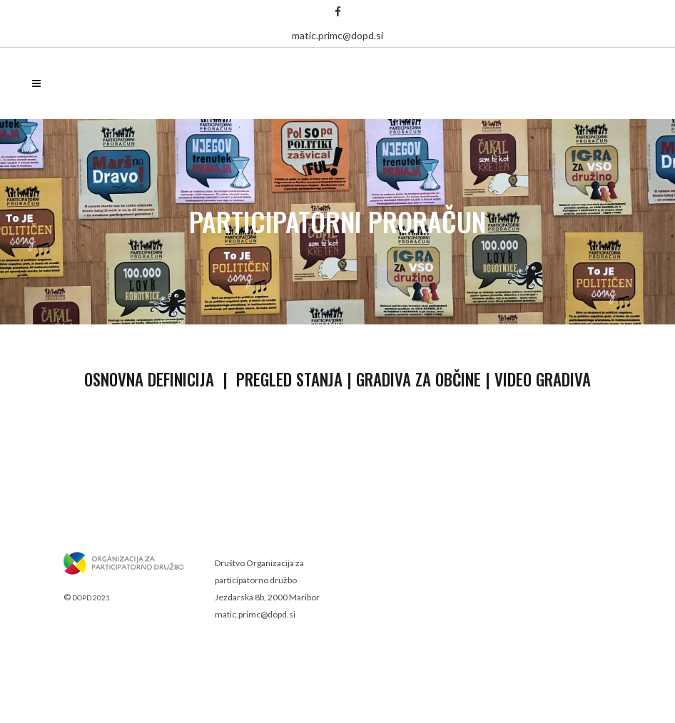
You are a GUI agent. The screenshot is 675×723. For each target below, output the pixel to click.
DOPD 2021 (91, 597)
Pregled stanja (289, 379)
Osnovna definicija (149, 379)
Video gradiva (542, 379)
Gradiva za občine (418, 379)
